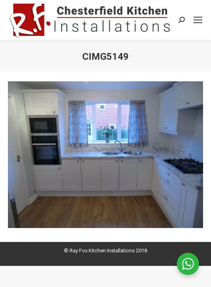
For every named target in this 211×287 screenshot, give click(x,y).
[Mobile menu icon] (198, 20)
